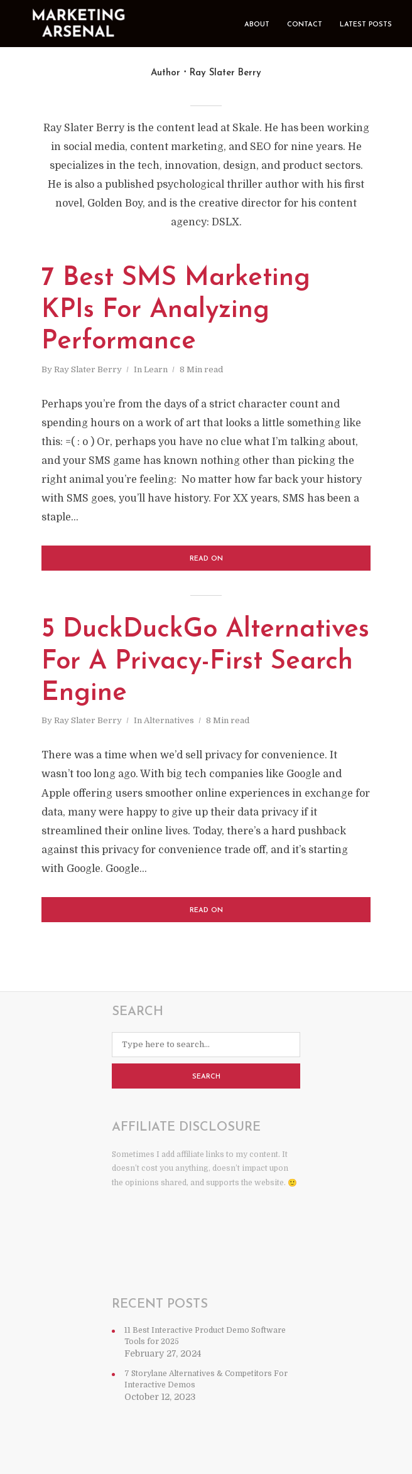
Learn (156, 369)
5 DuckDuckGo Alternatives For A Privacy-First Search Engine (205, 661)
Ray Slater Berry (88, 369)
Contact (304, 24)
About (256, 24)
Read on (206, 559)
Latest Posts (366, 24)
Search (206, 1076)
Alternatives (169, 720)
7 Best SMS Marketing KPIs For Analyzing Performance (175, 310)
